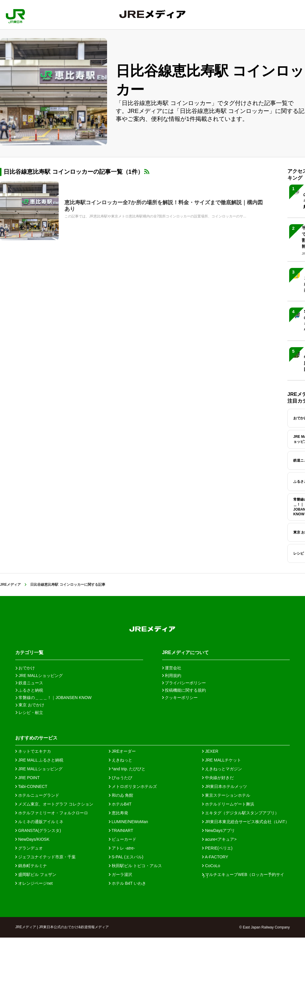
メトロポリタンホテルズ (133, 786)
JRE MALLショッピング (38, 768)
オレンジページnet (33, 883)
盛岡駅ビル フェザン (35, 874)
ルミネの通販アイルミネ (39, 821)
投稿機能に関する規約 (184, 690)
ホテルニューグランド (37, 795)
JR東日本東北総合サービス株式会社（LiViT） (245, 821)
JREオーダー (122, 751)
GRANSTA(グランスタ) (38, 830)
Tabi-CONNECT (31, 786)
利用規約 (172, 675)
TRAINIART (121, 830)
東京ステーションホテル (226, 795)
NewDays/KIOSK (32, 839)
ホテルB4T (120, 804)
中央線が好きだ (218, 777)
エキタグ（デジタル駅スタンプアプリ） (240, 812)
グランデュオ (29, 848)
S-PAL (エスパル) (126, 856)
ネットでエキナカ (33, 751)
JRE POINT (27, 777)
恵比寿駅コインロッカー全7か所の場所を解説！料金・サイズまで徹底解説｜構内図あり (164, 206)
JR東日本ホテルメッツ (224, 786)
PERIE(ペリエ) (217, 848)
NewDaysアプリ (218, 830)
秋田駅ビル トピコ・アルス (135, 865)
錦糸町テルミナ (31, 865)
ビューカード (122, 839)
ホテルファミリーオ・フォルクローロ (51, 812)
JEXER (210, 751)
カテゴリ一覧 (29, 652)
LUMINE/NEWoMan (128, 821)
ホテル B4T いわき (127, 883)
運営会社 (172, 668)
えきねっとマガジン (222, 768)
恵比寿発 (118, 812)
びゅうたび (120, 777)
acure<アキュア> (219, 839)
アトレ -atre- (122, 848)
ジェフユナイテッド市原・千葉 (45, 856)
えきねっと (120, 760)
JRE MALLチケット (221, 760)
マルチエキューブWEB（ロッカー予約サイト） (243, 874)
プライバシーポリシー (184, 683)
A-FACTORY (215, 856)
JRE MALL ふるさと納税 (39, 760)
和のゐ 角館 (121, 795)
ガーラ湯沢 (120, 874)
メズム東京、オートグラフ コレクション (54, 804)
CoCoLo (211, 865)
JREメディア (10, 584)
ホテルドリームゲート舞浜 (228, 804)
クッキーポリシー (180, 697)
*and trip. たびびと (127, 768)
